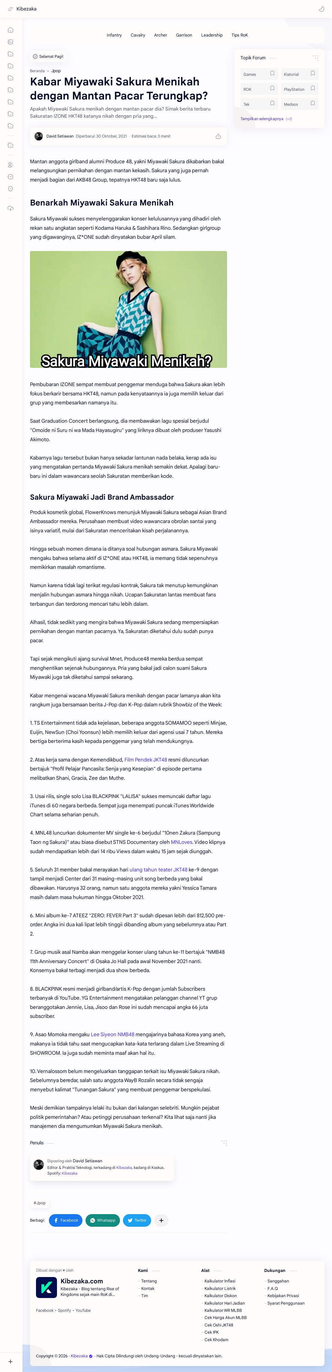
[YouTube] (83, 1311)
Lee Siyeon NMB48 (112, 1034)
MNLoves (181, 842)
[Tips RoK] (240, 35)
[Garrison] (184, 35)
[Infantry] (114, 35)
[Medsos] (300, 104)
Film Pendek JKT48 (145, 760)
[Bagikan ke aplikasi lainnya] (161, 1220)
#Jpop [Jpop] (40, 1202)
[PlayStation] (300, 89)
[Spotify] (64, 1311)
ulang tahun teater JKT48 (158, 870)
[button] (321, 8)
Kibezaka (26, 9)
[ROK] (259, 89)
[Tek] (259, 104)
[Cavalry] (138, 35)
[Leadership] (212, 35)
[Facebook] (44, 1311)
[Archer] (160, 35)
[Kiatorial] (300, 74)
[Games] (259, 74)
